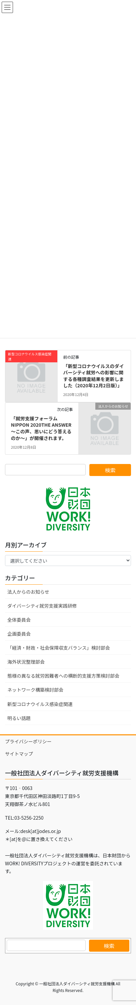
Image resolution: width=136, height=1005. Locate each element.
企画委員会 (19, 633)
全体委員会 (19, 619)
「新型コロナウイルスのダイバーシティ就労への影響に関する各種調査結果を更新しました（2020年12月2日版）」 (93, 376)
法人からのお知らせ (28, 591)
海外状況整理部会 (26, 661)
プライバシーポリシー (28, 741)
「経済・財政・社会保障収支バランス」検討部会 (58, 647)
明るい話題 (19, 718)
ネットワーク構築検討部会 (35, 689)
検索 (109, 946)
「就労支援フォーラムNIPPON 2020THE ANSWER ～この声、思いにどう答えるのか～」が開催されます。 (41, 428)
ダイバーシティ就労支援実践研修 (42, 605)
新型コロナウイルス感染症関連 (40, 704)
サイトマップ (19, 753)
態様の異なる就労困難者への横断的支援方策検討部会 (63, 675)
